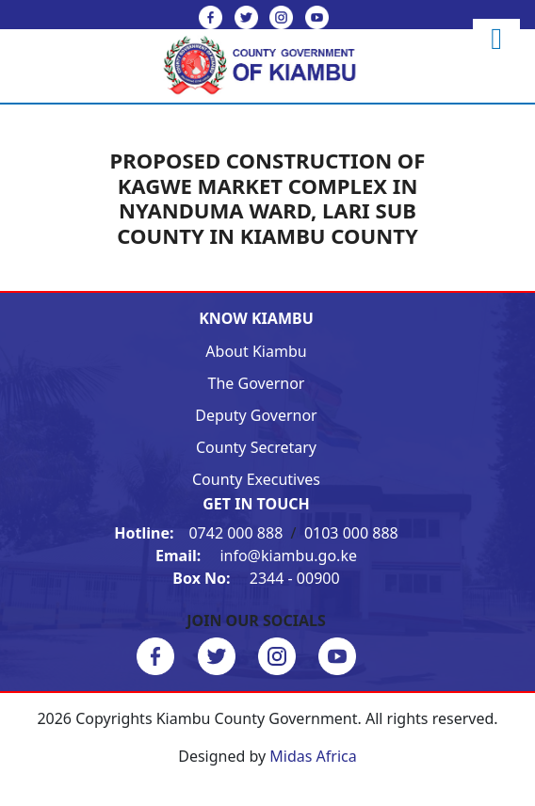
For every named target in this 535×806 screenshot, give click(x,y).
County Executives (256, 479)
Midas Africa (312, 756)
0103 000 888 (351, 533)
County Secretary (256, 447)
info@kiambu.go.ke (256, 555)
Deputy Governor (255, 415)
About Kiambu (255, 351)
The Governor (256, 383)
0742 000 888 (200, 533)
